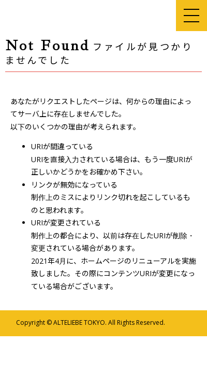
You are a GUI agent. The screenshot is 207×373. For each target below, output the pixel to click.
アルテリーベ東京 (49, 15)
